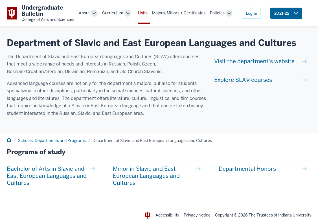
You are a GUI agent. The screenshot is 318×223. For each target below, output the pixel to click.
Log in (251, 13)
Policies (217, 13)
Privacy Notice (197, 215)
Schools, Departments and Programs (52, 140)
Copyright (224, 215)
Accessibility (167, 215)
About (84, 13)
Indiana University (294, 215)
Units (143, 13)
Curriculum (112, 13)
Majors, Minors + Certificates (178, 13)
